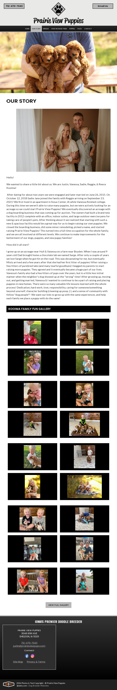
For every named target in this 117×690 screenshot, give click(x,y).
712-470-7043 (14, 6)
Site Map (18, 661)
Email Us (103, 6)
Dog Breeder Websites (39, 685)
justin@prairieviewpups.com (29, 646)
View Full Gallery (58, 605)
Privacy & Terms (36, 661)
